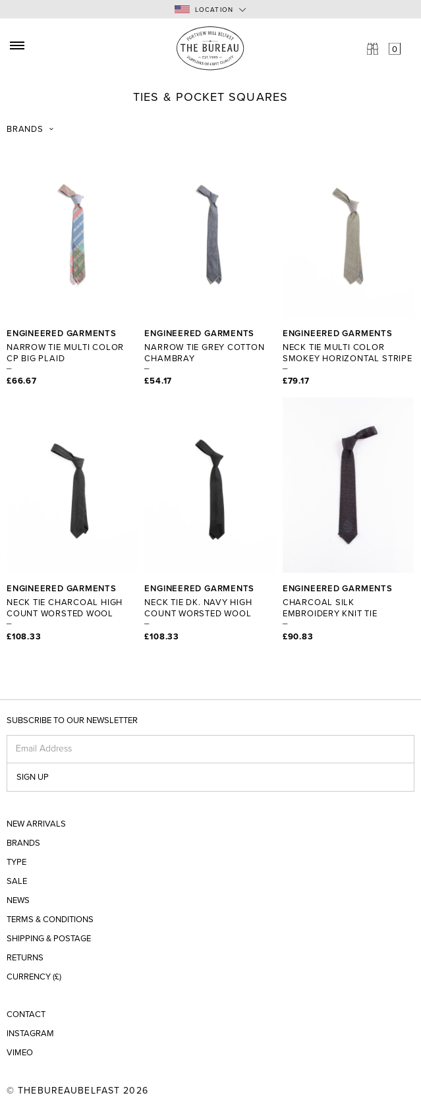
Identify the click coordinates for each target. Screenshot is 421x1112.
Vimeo (20, 1053)
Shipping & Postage (49, 939)
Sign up (32, 777)
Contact (26, 1014)
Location (204, 9)
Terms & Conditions (50, 920)
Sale (17, 881)
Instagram (30, 1034)
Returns (25, 958)
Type (16, 862)
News (18, 900)
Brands (25, 129)
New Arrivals (36, 824)
